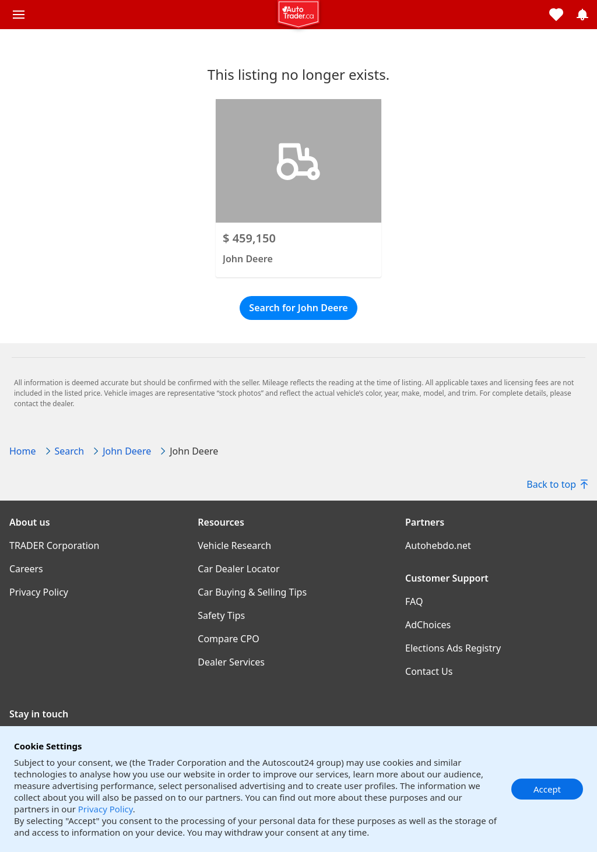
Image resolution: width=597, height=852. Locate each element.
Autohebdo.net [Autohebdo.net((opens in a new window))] (438, 545)
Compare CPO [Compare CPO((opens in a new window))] (228, 638)
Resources (221, 522)
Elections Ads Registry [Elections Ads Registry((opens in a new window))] (453, 648)
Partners (424, 522)
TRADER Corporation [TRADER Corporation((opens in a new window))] (54, 545)
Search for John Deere (298, 307)
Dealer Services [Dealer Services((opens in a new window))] (231, 662)
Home (22, 451)
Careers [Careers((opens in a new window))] (26, 568)
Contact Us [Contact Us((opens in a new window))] (428, 671)
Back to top (557, 484)
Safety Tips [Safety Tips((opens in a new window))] (221, 615)
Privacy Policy (105, 809)
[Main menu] (18, 14)
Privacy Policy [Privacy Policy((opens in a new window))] (38, 592)
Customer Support (447, 578)
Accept (547, 789)
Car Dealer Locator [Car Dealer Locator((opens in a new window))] (238, 568)
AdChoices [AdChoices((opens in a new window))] (428, 624)
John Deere (127, 451)
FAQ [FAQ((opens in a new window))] (414, 601)
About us (29, 522)
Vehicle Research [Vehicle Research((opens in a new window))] (234, 545)
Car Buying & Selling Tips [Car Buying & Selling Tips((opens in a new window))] (252, 592)
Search (70, 451)
